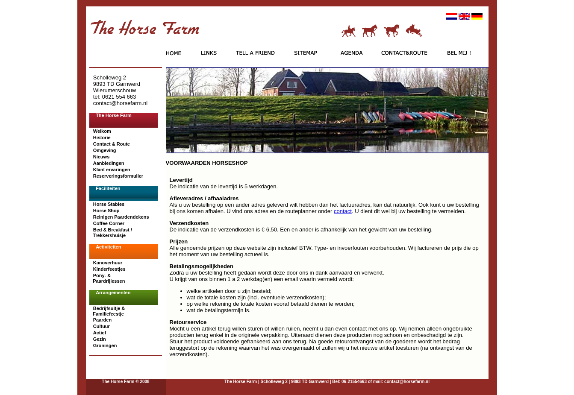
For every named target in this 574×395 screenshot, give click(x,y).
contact (343, 211)
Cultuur (101, 326)
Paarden (102, 319)
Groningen (105, 345)
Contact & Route (111, 143)
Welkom (102, 131)
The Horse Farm (114, 115)
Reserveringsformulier (118, 175)
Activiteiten (108, 246)
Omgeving (104, 150)
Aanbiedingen (108, 163)
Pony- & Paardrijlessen (108, 278)
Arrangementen (113, 292)
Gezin (99, 339)
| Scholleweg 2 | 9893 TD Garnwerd (293, 381)
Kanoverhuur (107, 262)
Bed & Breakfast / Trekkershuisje (111, 232)
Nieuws (101, 156)
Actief (99, 332)
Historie (102, 137)
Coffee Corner (108, 223)
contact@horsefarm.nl (406, 381)
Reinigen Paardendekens (121, 216)
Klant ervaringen (111, 169)
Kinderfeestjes (109, 269)
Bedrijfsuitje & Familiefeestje (108, 311)
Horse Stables (108, 204)
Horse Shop (106, 210)
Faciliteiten (108, 188)
